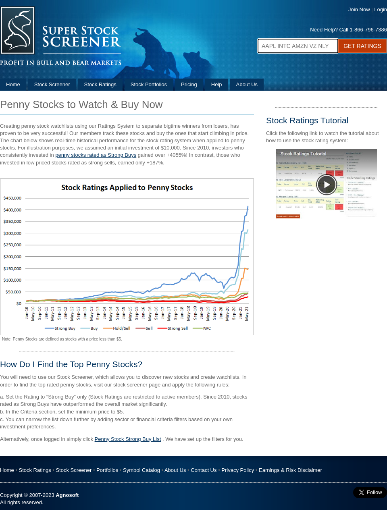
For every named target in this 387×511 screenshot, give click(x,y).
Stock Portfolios (149, 84)
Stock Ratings (100, 84)
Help (216, 84)
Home (13, 84)
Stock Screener (52, 84)
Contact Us (203, 470)
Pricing (189, 84)
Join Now (359, 9)
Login (380, 9)
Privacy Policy (237, 470)
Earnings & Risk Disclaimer (290, 470)
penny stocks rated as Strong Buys (95, 155)
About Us (247, 84)
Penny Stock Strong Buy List (128, 439)
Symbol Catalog (141, 470)
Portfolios (107, 470)
